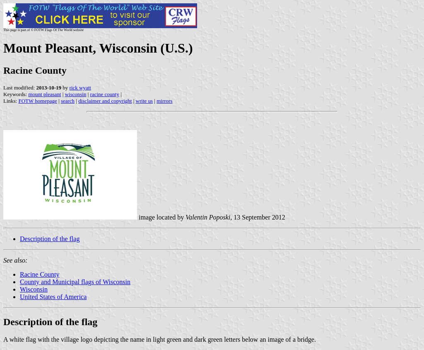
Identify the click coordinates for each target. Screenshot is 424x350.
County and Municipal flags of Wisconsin (75, 281)
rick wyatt (80, 87)
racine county (104, 94)
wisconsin (75, 94)
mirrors (164, 101)
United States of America (53, 296)
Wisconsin (34, 289)
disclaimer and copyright (105, 101)
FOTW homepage (37, 101)
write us (144, 101)
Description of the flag (50, 238)
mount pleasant (44, 94)
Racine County (40, 274)
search (68, 101)
